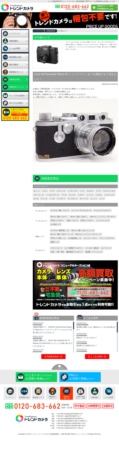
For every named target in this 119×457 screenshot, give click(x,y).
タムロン (90, 191)
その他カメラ (56, 224)
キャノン (37, 191)
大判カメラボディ (87, 220)
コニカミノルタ (109, 191)
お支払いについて (82, 335)
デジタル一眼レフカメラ (60, 210)
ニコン (44, 191)
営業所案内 (13, 41)
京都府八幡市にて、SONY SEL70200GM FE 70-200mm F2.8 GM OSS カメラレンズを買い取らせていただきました (52, 343)
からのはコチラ (39, 377)
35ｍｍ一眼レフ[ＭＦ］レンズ (62, 234)
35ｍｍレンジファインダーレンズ (88, 234)
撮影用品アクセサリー (74, 252)
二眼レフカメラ (72, 220)
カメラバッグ (106, 248)
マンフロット (73, 199)
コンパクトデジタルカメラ (81, 210)
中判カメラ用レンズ (58, 238)
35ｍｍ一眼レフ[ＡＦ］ (59, 217)
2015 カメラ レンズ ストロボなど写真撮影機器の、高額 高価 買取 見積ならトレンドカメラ (57, 434)
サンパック (84, 199)
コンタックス (109, 195)
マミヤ (98, 191)
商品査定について (82, 343)
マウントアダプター (107, 238)
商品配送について (38, 397)
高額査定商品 (14, 79)
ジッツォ (90, 195)
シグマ (52, 191)
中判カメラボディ (57, 220)
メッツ (101, 199)
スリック (44, 199)
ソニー (82, 191)
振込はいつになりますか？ (86, 338)
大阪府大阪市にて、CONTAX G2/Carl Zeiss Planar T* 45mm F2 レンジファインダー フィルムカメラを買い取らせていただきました (52, 330)
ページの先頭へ (59, 368)
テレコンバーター (90, 238)
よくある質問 (14, 48)
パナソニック (39, 195)
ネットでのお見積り (17, 95)
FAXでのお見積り (16, 103)
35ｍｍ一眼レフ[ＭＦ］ (79, 217)
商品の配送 (13, 64)
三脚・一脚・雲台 (57, 252)
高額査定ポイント (16, 72)
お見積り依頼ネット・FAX (80, 397)
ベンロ (52, 199)
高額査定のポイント (52, 397)
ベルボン (98, 195)
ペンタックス (73, 191)
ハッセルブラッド (52, 195)
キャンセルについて (82, 324)
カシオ (36, 199)
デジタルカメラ (37, 324)
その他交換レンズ (74, 238)
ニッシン (93, 199)
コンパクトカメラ (103, 220)
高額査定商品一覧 (66, 397)
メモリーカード (56, 248)
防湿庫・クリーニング (93, 252)
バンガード (61, 199)
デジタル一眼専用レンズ (60, 230)
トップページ (14, 33)
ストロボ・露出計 (92, 248)
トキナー (81, 195)
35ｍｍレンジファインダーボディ (103, 217)
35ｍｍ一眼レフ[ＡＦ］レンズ (82, 230)
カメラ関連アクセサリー (73, 248)
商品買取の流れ (15, 57)
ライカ (64, 195)
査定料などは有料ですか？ (86, 346)
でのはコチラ (81, 377)
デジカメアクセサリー (102, 210)
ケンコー (72, 195)
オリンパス (61, 191)
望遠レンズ (55, 242)
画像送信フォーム (16, 87)
